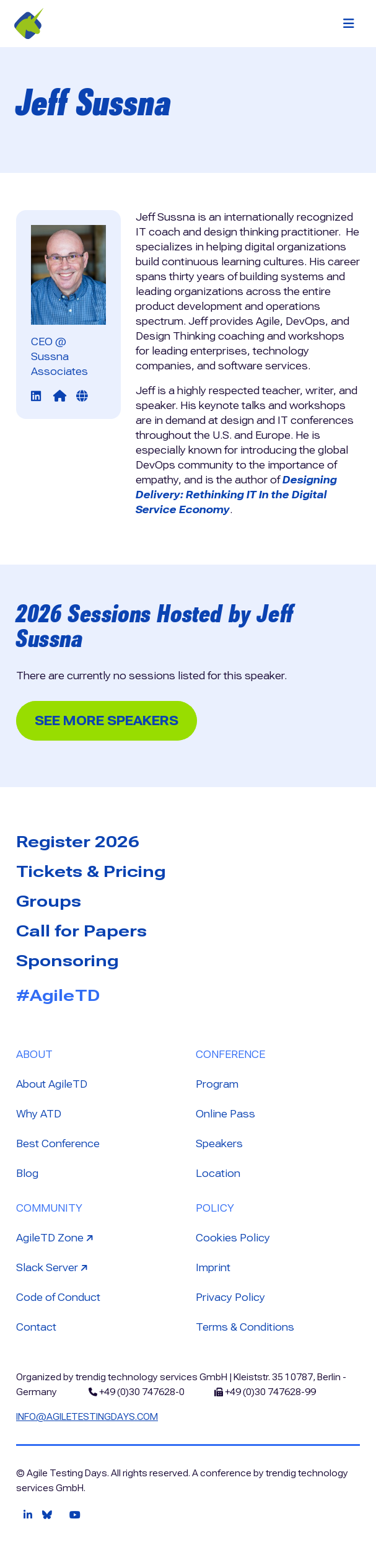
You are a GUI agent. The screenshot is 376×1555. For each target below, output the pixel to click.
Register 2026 (77, 841)
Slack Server (53, 1267)
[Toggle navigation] (349, 23)
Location (218, 1173)
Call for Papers (81, 931)
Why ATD (38, 1114)
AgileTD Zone (56, 1237)
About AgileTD (51, 1084)
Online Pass (225, 1114)
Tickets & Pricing (91, 871)
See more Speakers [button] (106, 720)
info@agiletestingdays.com (87, 1417)
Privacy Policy (230, 1297)
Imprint (213, 1268)
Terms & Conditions (245, 1327)
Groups (48, 901)
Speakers (219, 1144)
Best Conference (58, 1144)
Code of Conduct (58, 1297)
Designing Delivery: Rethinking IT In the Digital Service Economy (236, 495)
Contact (36, 1327)
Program (217, 1084)
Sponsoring (67, 960)
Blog (27, 1173)
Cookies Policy (233, 1238)
